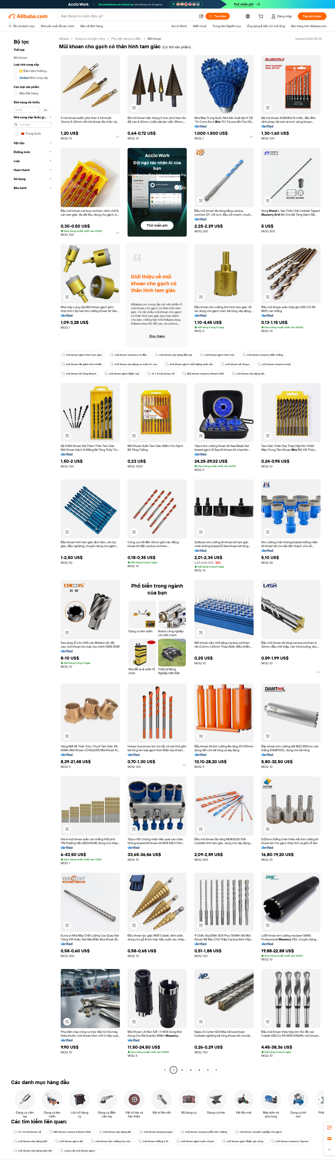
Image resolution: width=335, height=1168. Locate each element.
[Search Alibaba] (128, 16)
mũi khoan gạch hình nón (217, 355)
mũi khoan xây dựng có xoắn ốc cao (133, 364)
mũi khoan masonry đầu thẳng (262, 355)
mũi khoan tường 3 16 (153, 1141)
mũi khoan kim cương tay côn (110, 1141)
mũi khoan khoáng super (156, 1132)
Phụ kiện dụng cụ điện (126, 38)
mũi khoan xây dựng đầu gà (173, 355)
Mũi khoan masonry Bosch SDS (203, 373)
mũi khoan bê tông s (235, 364)
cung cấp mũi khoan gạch (77, 1150)
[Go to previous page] (165, 1070)
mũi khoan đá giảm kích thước (82, 364)
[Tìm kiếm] (218, 16)
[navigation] (32, 555)
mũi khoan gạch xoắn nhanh (195, 1141)
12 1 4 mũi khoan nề (161, 373)
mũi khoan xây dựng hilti (30, 1141)
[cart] (262, 17)
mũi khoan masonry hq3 (274, 364)
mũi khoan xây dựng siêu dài (33, 1150)
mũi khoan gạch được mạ (121, 373)
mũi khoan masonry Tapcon (290, 1141)
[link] (329, 1127)
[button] (201, 16)
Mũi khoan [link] (154, 38)
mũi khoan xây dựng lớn (248, 373)
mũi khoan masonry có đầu (128, 355)
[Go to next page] (216, 1070)
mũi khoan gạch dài (69, 1141)
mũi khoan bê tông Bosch (79, 373)
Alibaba (64, 38)
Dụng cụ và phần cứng (90, 38)
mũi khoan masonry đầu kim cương (204, 1132)
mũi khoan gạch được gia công (242, 1141)
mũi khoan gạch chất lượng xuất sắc (189, 364)
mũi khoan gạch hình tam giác (82, 355)
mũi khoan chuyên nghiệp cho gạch (258, 1132)
